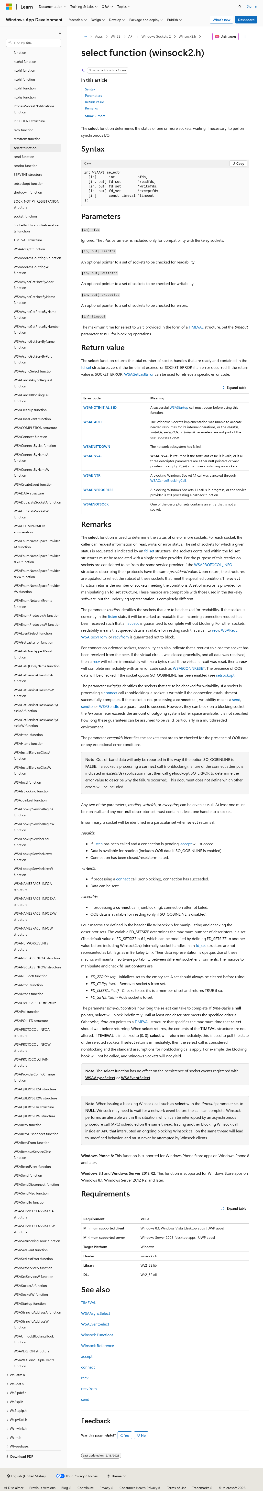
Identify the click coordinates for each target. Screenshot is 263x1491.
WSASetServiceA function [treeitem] (33, 1267)
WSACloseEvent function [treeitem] (32, 419)
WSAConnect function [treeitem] (30, 436)
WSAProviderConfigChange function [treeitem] (34, 1077)
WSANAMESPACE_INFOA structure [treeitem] (33, 886)
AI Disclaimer (13, 1487)
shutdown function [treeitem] (28, 192)
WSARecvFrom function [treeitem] (31, 1142)
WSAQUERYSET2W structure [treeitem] (35, 1098)
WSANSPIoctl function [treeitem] (30, 976)
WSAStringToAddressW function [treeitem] (31, 1324)
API (130, 36)
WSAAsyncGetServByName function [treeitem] (34, 344)
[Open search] (240, 6)
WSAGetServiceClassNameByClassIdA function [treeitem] (37, 707)
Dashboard (246, 19)
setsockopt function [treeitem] (29, 183)
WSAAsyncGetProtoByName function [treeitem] (35, 314)
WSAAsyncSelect (100, 1077)
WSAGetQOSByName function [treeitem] (37, 666)
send (236, 699)
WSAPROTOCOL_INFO (213, 564)
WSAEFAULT (92, 421)
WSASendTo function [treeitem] (29, 1202)
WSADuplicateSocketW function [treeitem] (31, 514)
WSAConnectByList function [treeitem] (35, 445)
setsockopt (225, 675)
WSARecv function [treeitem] (28, 1124)
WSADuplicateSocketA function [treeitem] (37, 502)
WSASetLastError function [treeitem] (33, 1258)
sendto (87, 706)
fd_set (86, 367)
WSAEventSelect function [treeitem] (33, 633)
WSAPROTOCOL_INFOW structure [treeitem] (32, 1047)
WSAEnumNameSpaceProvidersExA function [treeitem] (37, 558)
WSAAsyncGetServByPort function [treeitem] (33, 359)
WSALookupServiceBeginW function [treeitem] (34, 827)
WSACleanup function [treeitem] (30, 409)
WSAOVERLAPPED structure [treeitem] (35, 1002)
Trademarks (200, 1487)
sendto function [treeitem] (25, 165)
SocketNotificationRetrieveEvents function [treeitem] (37, 228)
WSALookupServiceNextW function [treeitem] (33, 871)
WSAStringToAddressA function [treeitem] (37, 1312)
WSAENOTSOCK (96, 504)
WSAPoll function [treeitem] (27, 1011)
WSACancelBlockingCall (168, 480)
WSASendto (109, 706)
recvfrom (121, 636)
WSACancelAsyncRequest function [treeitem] (33, 383)
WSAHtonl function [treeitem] (28, 734)
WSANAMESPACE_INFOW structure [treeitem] (33, 931)
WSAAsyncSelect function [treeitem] (33, 371)
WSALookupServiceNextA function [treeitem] (33, 856)
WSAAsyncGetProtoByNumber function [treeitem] (37, 329)
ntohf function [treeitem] (24, 70)
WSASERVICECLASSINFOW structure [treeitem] (34, 1229)
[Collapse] (60, 32)
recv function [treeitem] (23, 130)
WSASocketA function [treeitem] (30, 1285)
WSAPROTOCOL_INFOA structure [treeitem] (32, 1032)
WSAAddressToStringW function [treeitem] (31, 269)
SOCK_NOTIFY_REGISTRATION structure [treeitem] (36, 204)
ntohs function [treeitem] (25, 97)
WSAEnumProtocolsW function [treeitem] (37, 624)
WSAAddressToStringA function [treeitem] (37, 257)
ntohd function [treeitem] (25, 61)
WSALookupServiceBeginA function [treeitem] (34, 812)
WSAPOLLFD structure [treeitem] (31, 1020)
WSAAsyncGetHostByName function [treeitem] (34, 299)
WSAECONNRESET (189, 668)
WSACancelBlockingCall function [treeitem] (31, 398)
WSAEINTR (91, 475)
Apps (99, 36)
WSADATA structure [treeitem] (29, 493)
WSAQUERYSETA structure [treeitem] (34, 1107)
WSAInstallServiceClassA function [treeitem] (32, 755)
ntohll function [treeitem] (25, 88)
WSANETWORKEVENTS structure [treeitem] (31, 946)
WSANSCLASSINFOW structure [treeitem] (37, 967)
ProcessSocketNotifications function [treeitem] (34, 109)
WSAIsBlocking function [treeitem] (32, 791)
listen (112, 616)
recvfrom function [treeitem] (27, 138)
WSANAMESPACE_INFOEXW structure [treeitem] (35, 916)
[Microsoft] (9, 6)
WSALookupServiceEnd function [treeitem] (31, 841)
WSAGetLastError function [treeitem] (33, 642)
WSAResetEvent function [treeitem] (32, 1166)
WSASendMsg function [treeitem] (31, 1193)
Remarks (91, 108)
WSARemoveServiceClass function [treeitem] (32, 1154)
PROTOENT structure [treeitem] (29, 121)
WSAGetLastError (139, 374)
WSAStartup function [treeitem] (30, 1303)
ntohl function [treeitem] (24, 79)
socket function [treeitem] (25, 216)
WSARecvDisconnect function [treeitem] (36, 1133)
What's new (221, 19)
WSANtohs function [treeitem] (29, 993)
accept (133, 623)
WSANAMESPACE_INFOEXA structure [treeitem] (34, 901)
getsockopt (179, 773)
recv (215, 630)
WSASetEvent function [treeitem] (31, 1250)
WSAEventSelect (135, 1077)
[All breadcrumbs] (85, 37)
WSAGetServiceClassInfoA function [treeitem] (33, 678)
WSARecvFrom (94, 636)
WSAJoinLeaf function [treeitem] (30, 800)
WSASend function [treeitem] (28, 1175)
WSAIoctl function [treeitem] (27, 782)
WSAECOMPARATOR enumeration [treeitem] (29, 529)
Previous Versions (42, 1487)
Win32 (116, 36)
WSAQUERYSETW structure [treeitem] (34, 1116)
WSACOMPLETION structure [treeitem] (35, 427)
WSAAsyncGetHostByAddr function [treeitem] (34, 284)
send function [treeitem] (24, 156)
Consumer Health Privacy (138, 1487)
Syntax (90, 89)
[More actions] (245, 37)
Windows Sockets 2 (156, 36)
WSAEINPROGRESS (98, 489)
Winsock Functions (97, 1334)
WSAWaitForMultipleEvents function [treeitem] (34, 1363)
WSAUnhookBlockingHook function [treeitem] (34, 1339)
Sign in (252, 6)
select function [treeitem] (25, 147)
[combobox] (33, 43)
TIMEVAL (196, 326)
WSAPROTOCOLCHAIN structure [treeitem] (31, 1062)
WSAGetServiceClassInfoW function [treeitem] (34, 693)
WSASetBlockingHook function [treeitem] (37, 1241)
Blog (64, 1487)
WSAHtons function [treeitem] (29, 743)
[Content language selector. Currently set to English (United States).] (26, 1476)
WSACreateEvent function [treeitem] (33, 484)
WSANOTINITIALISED (100, 407)
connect (110, 692)
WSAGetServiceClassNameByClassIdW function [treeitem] (37, 722)
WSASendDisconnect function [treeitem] (36, 1184)
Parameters (93, 95)
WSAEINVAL (92, 455)
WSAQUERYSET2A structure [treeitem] (35, 1089)
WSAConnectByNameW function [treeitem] (31, 472)
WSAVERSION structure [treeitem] (31, 1351)
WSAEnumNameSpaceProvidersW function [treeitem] (37, 588)
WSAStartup (179, 407)
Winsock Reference (97, 1345)
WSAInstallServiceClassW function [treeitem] (32, 770)
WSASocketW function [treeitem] (31, 1294)
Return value (94, 101)
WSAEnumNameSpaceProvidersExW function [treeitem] (37, 573)
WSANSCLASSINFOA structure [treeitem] (37, 958)
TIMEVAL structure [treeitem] (28, 240)
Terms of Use (176, 1487)
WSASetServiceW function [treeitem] (33, 1276)
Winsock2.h (187, 36)
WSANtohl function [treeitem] (28, 985)
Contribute (85, 1487)
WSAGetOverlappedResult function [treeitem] (33, 654)
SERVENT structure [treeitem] (28, 174)
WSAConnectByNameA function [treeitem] (31, 457)
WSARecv (229, 630)
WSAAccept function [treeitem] (29, 249)
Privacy (104, 1487)
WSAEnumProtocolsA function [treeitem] (36, 615)
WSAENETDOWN (96, 446)
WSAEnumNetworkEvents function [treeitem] (33, 603)
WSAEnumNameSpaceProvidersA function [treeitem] (37, 543)
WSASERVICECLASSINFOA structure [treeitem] (34, 1214)
